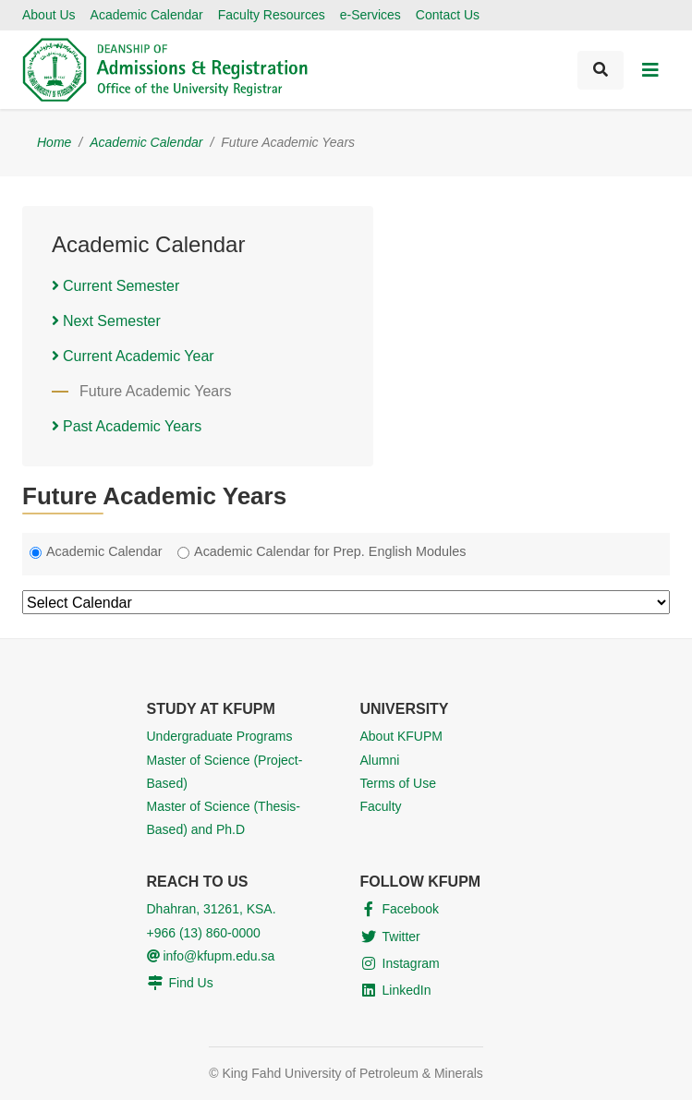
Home (54, 142)
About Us (49, 14)
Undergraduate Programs (220, 736)
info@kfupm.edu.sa (211, 956)
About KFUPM (401, 736)
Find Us (191, 982)
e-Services (370, 14)
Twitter (401, 936)
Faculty (381, 806)
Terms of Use (398, 783)
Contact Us (448, 14)
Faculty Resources (271, 14)
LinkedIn (406, 990)
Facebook (410, 908)
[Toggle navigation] (650, 70)
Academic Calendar (147, 14)
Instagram (411, 963)
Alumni (380, 760)
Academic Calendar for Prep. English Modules (330, 551)
